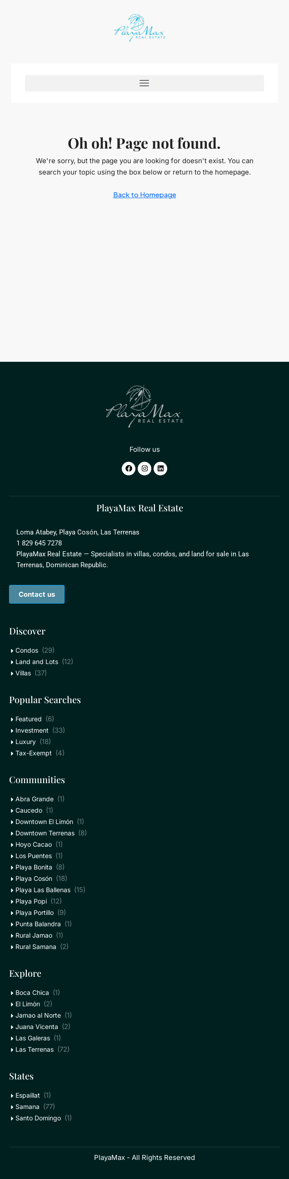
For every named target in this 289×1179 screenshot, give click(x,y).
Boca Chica (32, 992)
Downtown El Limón (44, 821)
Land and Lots (36, 661)
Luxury (25, 741)
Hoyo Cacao (33, 844)
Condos (26, 650)
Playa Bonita (33, 867)
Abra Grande (34, 799)
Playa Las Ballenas (42, 890)
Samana (27, 1106)
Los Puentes (33, 855)
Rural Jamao (33, 935)
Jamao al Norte (38, 1015)
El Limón (27, 1004)
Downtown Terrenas (45, 833)
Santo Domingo (38, 1118)
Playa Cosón (33, 878)
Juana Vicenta (36, 1026)
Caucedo (28, 810)
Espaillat (27, 1095)
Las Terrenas (34, 1049)
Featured (28, 719)
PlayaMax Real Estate (139, 507)
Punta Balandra (38, 924)
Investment (32, 730)
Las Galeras (32, 1038)
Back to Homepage (144, 194)
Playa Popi (31, 901)
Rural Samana (35, 946)
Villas (23, 673)
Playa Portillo (34, 912)
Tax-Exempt (33, 753)
